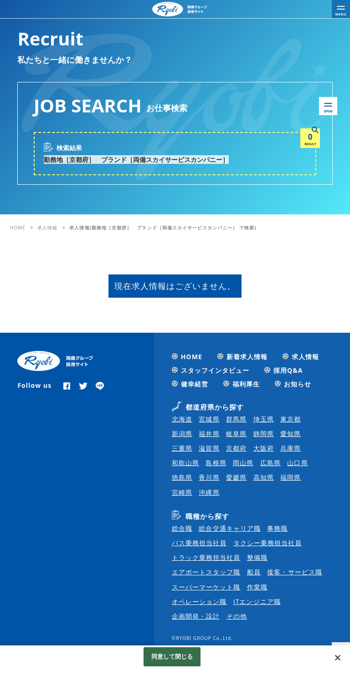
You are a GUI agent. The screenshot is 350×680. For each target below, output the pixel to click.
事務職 (277, 528)
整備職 (257, 557)
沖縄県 (209, 492)
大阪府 (263, 448)
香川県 (209, 477)
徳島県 (182, 477)
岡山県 (243, 462)
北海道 (182, 419)
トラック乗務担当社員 (206, 557)
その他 (236, 616)
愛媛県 (236, 477)
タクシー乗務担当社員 (267, 542)
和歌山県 (185, 462)
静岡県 (263, 433)
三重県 (182, 448)
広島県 (270, 462)
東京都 (290, 419)
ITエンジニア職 (257, 601)
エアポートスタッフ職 (206, 572)
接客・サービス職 (294, 572)
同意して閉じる (172, 658)
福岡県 (290, 477)
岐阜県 (236, 433)
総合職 (182, 528)
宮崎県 (182, 492)
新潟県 (182, 433)
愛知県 (290, 433)
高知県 (263, 477)
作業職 (257, 587)
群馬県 (236, 419)
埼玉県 (263, 419)
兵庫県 (290, 448)
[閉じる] (338, 660)
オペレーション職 (199, 601)
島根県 (216, 462)
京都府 (236, 448)
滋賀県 (209, 448)
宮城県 (209, 419)
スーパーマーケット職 (206, 587)
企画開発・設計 (196, 616)
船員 (254, 572)
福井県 (209, 433)
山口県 (297, 462)
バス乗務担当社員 (199, 542)
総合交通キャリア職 (229, 528)
